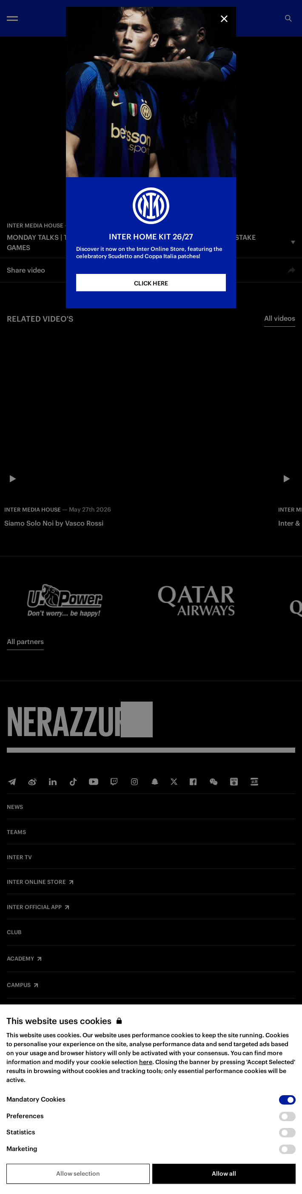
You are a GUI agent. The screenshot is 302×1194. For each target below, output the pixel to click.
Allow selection (78, 1173)
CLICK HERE (151, 283)
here (145, 1062)
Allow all (224, 1173)
